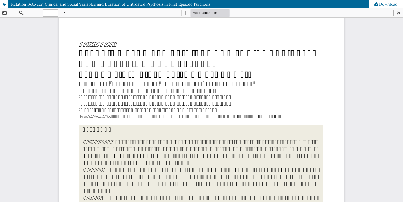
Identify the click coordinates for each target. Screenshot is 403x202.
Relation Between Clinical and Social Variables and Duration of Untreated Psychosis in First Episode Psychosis (110, 4)
